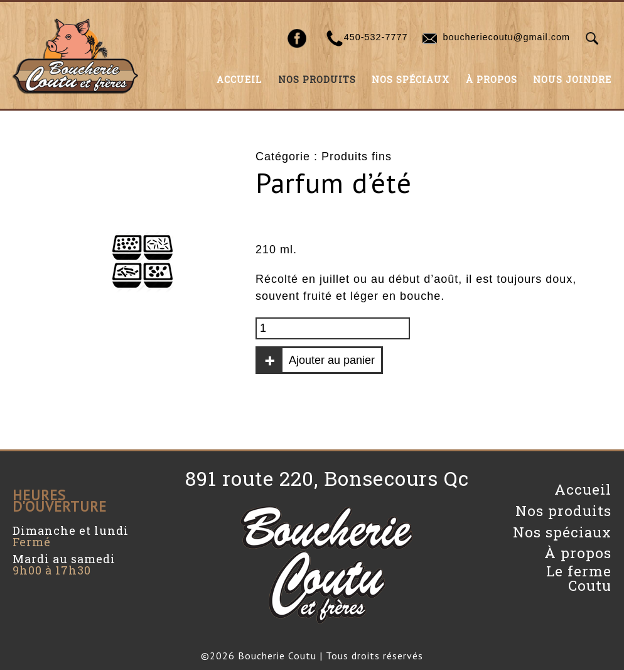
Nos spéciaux (410, 79)
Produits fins (356, 156)
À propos (491, 79)
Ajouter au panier (332, 360)
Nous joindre (572, 79)
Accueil (239, 79)
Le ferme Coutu (578, 578)
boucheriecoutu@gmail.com (506, 37)
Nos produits (317, 79)
